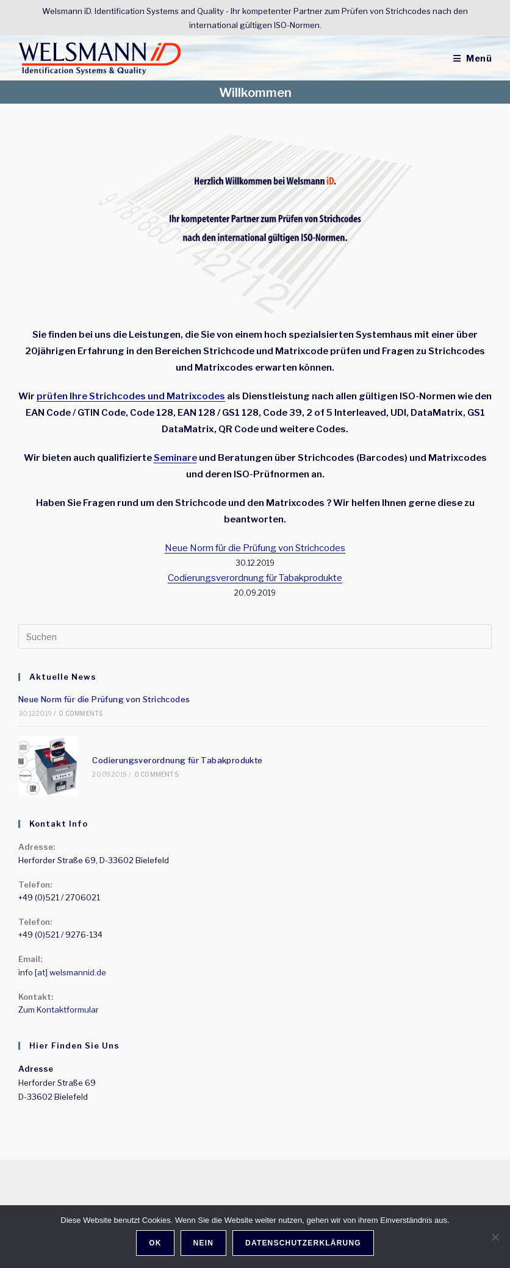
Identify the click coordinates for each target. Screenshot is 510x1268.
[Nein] (495, 1237)
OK (155, 1243)
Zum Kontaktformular (58, 1009)
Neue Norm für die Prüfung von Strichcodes (255, 548)
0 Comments (80, 713)
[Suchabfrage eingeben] (255, 636)
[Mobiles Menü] (472, 58)
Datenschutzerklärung (303, 1243)
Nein (203, 1243)
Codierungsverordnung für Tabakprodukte (255, 577)
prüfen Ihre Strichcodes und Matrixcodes (131, 396)
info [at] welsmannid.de (62, 972)
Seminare (175, 457)
